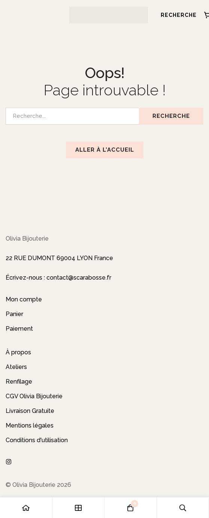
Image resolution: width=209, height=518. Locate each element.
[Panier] (130, 507)
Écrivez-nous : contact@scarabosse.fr (58, 277)
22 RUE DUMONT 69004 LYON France (59, 258)
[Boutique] (78, 507)
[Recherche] (176, 15)
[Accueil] (26, 507)
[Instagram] (9, 462)
